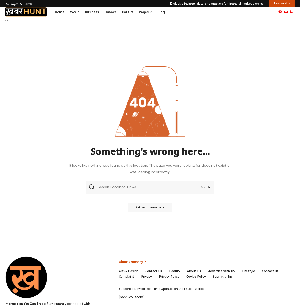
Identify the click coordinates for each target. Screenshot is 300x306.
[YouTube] (280, 11)
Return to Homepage (150, 209)
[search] (270, 12)
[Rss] (291, 11)
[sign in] (260, 12)
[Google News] (286, 11)
